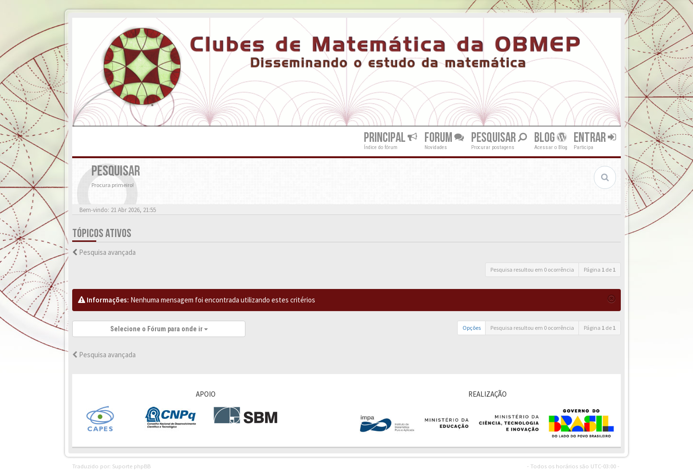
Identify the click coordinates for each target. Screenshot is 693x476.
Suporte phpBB (131, 466)
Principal (390, 138)
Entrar (595, 138)
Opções (471, 327)
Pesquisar (499, 138)
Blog (550, 138)
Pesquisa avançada (107, 252)
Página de (600, 269)
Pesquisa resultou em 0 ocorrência (532, 269)
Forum (444, 138)
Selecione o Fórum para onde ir (159, 329)
